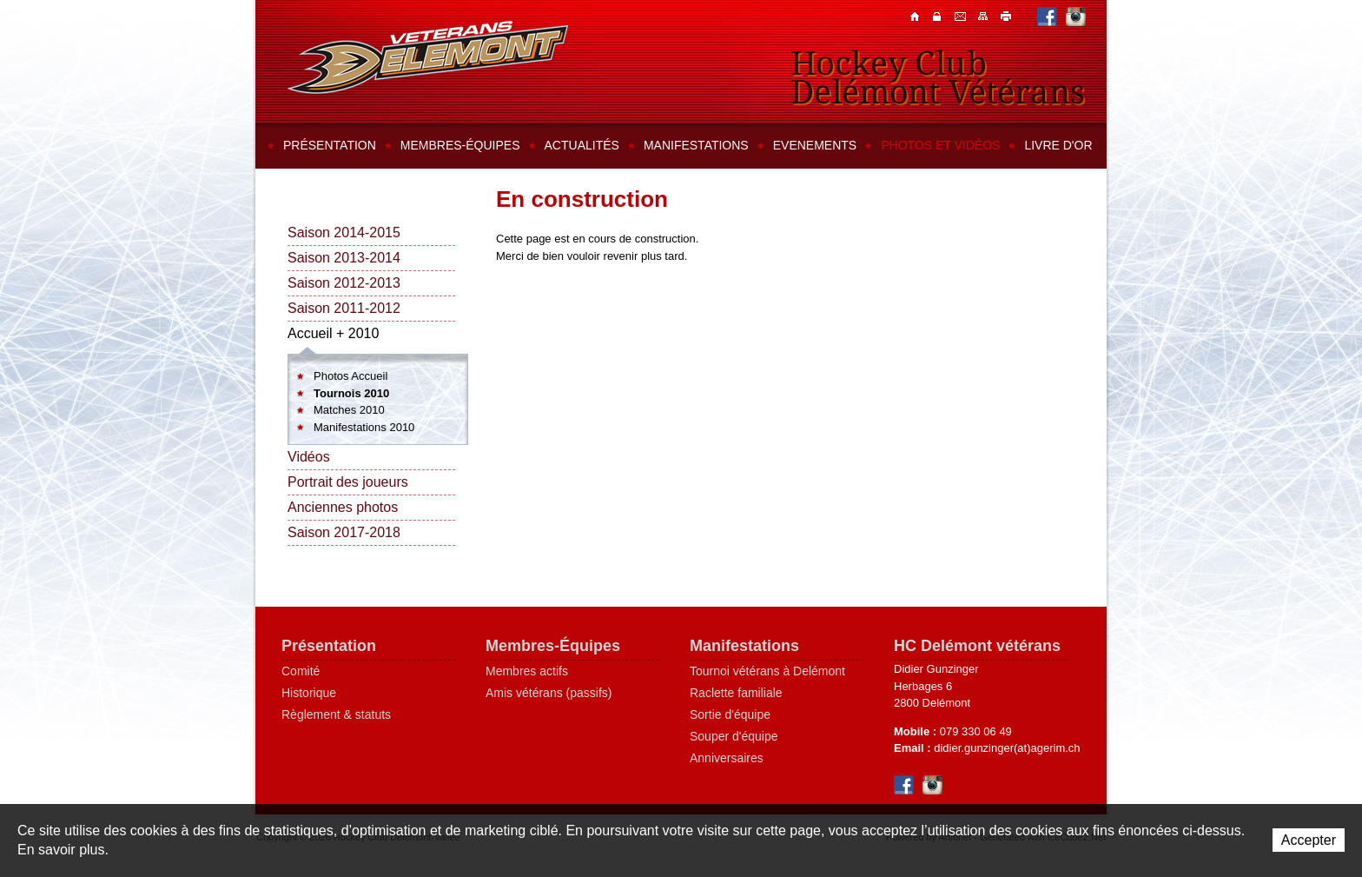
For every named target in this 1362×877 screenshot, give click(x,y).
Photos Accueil (350, 375)
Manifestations (696, 145)
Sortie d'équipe (730, 714)
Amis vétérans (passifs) (549, 693)
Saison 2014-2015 (344, 232)
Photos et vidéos (940, 145)
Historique (308, 693)
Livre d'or (1058, 145)
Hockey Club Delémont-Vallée (428, 57)
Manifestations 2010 (364, 427)
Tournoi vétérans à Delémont (767, 671)
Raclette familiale (736, 693)
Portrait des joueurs (348, 482)
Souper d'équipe (734, 736)
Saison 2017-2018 (344, 532)
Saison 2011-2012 (344, 308)
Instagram (1076, 16)
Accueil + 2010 (333, 333)
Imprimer (1007, 16)
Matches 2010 (349, 409)
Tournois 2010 (351, 393)
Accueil (916, 16)
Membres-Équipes (553, 645)
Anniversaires (727, 758)
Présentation (329, 145)
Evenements (814, 145)
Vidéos (309, 456)
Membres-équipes (460, 145)
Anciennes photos (343, 507)
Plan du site (984, 16)
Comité (300, 671)
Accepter (1308, 840)
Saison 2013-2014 (344, 257)
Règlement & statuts (336, 714)
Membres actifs (527, 671)
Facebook (1047, 16)
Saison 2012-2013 (344, 283)
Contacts (939, 16)
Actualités (582, 145)
